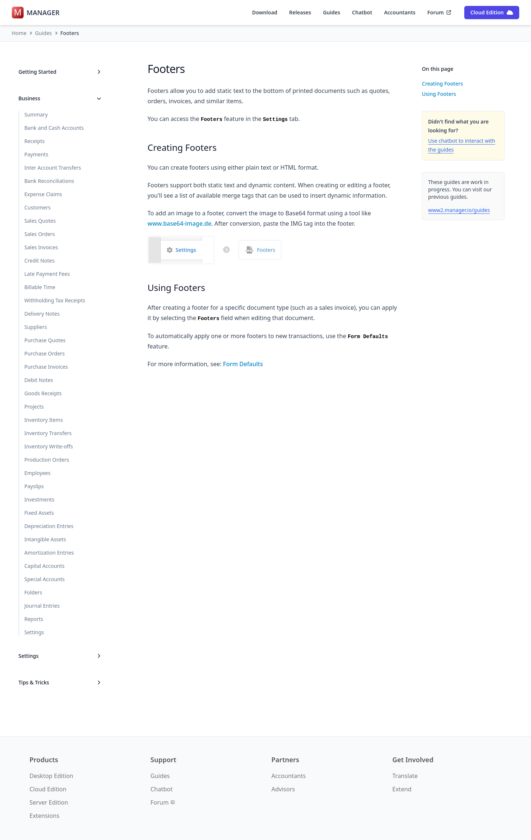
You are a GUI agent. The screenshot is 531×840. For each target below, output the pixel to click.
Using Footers (439, 93)
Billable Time (39, 287)
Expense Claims (43, 194)
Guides (331, 12)
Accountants (399, 12)
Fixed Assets (39, 512)
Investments (39, 499)
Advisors (283, 789)
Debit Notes (38, 379)
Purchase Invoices (46, 366)
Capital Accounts (44, 565)
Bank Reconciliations (49, 180)
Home (19, 33)
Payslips (34, 486)
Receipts (34, 141)
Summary (36, 114)
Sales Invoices (41, 247)
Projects (34, 406)
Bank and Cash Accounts (54, 127)
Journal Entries (42, 605)
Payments (36, 154)
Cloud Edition (491, 12)
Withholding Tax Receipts (54, 300)
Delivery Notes (42, 313)
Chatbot (362, 12)
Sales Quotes (40, 220)
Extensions (44, 816)
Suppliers (35, 326)
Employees (37, 472)
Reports (33, 618)
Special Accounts (44, 579)
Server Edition (49, 802)
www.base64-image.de (179, 223)
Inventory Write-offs (48, 446)
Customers (37, 207)
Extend (402, 789)
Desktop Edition (51, 776)
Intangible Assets (45, 539)
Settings (34, 632)
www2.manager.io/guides (459, 210)
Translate (405, 776)
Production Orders (46, 459)
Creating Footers (442, 83)
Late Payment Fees (47, 273)
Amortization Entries (49, 552)
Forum (439, 12)
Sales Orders (39, 233)
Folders (33, 592)
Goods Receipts (43, 393)
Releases (300, 12)
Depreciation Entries (48, 526)
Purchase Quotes (45, 340)
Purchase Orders (44, 353)
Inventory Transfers (48, 433)
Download (264, 12)
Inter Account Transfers (52, 167)
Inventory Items (43, 419)
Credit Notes (39, 260)
